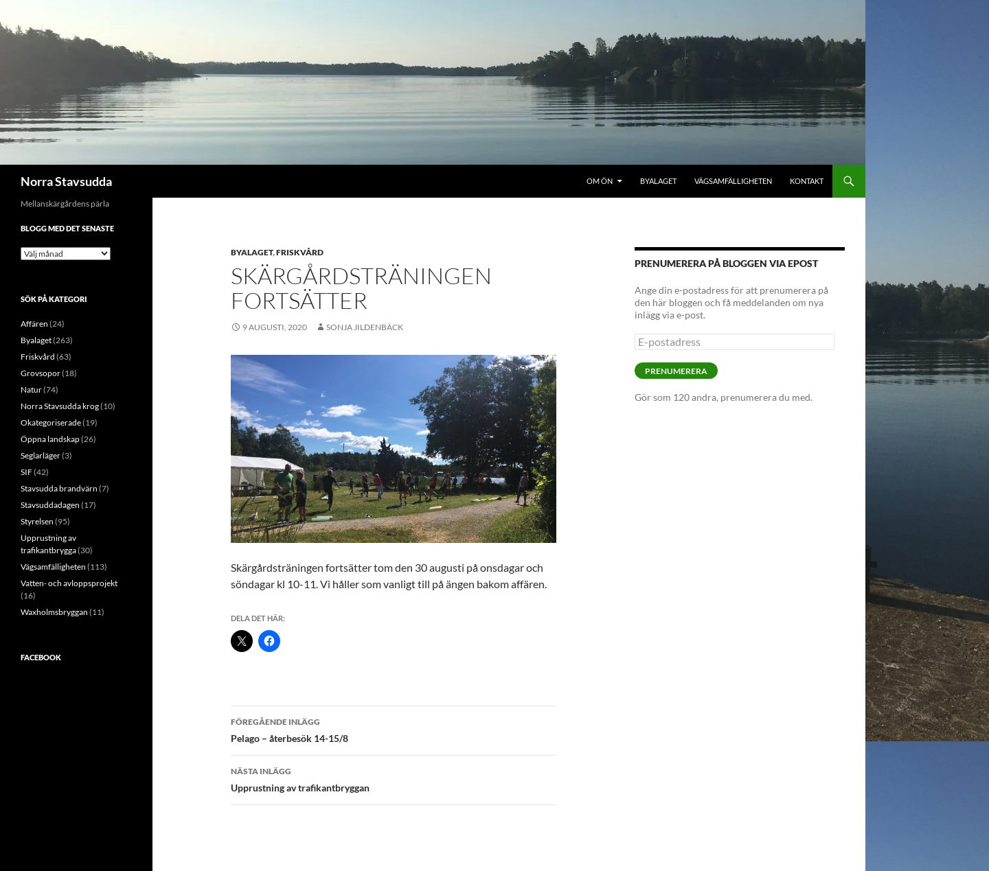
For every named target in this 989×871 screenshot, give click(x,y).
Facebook (41, 657)
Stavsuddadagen (50, 505)
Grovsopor (40, 373)
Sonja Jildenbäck (364, 327)
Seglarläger (40, 455)
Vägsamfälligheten (733, 180)
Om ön (600, 180)
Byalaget (658, 180)
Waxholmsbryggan (54, 612)
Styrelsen (37, 521)
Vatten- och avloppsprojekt (69, 583)
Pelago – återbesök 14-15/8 (393, 729)
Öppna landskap (50, 439)
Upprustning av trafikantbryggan (393, 778)
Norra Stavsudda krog (60, 406)
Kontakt (806, 180)
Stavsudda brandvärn (59, 488)
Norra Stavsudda (66, 181)
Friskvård (299, 252)
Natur (31, 389)
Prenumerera (676, 371)
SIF (26, 472)
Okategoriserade (51, 422)
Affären (34, 323)
